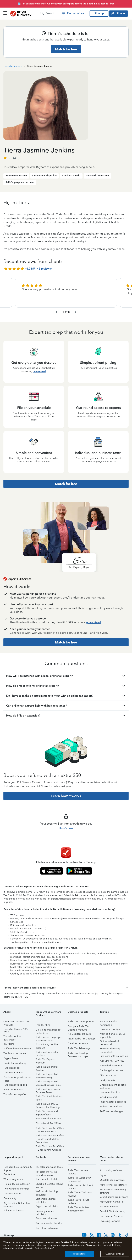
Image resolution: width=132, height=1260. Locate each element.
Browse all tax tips (110, 1029)
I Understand (79, 1254)
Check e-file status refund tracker (49, 1184)
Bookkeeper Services (111, 1216)
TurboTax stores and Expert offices (47, 1112)
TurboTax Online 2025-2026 (16, 1030)
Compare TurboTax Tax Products (16, 1022)
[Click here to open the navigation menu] (5, 13)
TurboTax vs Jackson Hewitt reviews (79, 1208)
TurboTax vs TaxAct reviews (78, 1200)
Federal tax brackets (111, 1106)
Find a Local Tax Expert (48, 1118)
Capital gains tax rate (111, 1070)
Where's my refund (13, 1179)
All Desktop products (79, 1033)
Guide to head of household (109, 1042)
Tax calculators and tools (49, 1167)
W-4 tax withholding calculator (47, 1192)
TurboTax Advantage (79, 1048)
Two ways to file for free (16, 1188)
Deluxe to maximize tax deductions (48, 1030)
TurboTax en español (14, 1094)
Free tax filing (43, 1025)
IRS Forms (8, 1043)
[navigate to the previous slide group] (56, 312)
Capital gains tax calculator (45, 1212)
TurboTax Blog (11, 1067)
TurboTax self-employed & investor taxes (49, 1038)
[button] (66, 988)
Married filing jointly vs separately (112, 1034)
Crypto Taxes (10, 1058)
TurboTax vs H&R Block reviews (80, 1186)
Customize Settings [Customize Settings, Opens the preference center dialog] (115, 1254)
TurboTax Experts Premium (45, 1060)
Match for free (106, 3)
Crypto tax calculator (47, 1206)
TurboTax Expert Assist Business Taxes (48, 1090)
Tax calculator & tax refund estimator (46, 1172)
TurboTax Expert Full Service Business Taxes (48, 1082)
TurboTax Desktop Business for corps (78, 1054)
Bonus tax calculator (47, 1218)
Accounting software (111, 1170)
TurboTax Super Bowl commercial (79, 1178)
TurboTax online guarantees (12, 1037)
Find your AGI (108, 1080)
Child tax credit (108, 1097)
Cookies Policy (68, 1242)
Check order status (78, 1043)
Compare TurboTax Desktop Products (78, 1027)
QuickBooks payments (112, 1180)
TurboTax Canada (13, 1072)
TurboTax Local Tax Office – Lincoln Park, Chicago (50, 1147)
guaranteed (39, 371)
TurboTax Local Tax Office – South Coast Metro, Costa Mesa (50, 1136)
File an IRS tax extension (16, 1183)
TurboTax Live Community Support (17, 1167)
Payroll (103, 1175)
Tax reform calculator (47, 1228)
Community (9, 1198)
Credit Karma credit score (114, 1197)
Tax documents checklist (49, 1223)
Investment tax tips (110, 1092)
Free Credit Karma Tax (112, 1201)
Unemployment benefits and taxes (113, 1085)
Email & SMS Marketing (112, 1211)
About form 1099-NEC (112, 1060)
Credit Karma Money (14, 1063)
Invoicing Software (110, 1221)
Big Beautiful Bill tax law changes (16, 1204)
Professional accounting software (113, 1190)
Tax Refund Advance (14, 1053)
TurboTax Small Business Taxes (49, 1097)
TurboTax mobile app (15, 1084)
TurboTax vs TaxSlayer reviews (80, 1193)
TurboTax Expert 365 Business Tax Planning (48, 1104)
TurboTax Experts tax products (47, 1053)
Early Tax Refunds (13, 1089)
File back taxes (108, 1075)
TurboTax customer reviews (78, 1171)
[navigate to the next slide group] (76, 312)
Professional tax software (113, 1184)
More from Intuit (109, 1206)
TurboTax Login (12, 1193)
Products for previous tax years (17, 1078)
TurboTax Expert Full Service (47, 1067)
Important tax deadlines (113, 1101)
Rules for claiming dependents (110, 1049)
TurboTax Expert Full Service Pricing (47, 1075)
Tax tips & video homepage (109, 1022)
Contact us (9, 1174)
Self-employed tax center (17, 1048)
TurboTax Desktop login (81, 1021)
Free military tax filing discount (47, 1045)
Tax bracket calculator (47, 1179)
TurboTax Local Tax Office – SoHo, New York (50, 1129)
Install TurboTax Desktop (81, 1038)
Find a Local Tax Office (48, 1123)
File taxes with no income (114, 1056)
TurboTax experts (12, 66)
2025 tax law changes (111, 1111)
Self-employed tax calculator (46, 1199)
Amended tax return (111, 1065)
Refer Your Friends (13, 1210)
